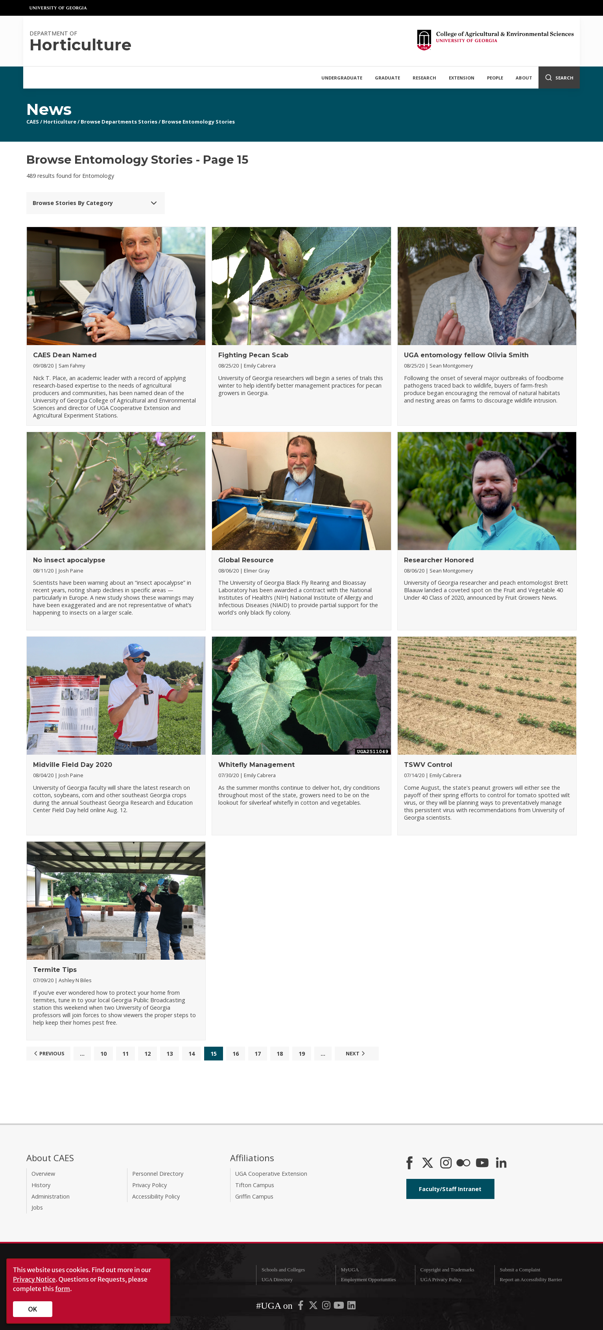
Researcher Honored (439, 560)
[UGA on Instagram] (327, 1307)
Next (356, 1053)
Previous (48, 1053)
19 (302, 1053)
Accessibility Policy (156, 1196)
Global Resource (246, 560)
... (82, 1053)
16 (235, 1053)
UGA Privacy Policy (441, 1279)
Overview (43, 1173)
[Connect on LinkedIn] (501, 1163)
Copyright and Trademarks (447, 1270)
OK (32, 1309)
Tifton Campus (254, 1185)
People (495, 78)
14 (191, 1053)
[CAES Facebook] (409, 1163)
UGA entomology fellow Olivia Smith (466, 355)
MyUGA (350, 1270)
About (524, 78)
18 (280, 1053)
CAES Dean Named (65, 355)
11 (125, 1053)
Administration (50, 1196)
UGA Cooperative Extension (271, 1173)
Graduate (387, 78)
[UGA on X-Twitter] (314, 1307)
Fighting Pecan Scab (253, 355)
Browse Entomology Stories (198, 121)
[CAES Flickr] (463, 1163)
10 (103, 1053)
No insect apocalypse (69, 560)
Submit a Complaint (520, 1270)
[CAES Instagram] (446, 1163)
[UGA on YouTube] (339, 1307)
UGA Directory (277, 1279)
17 (257, 1053)
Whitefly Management (256, 764)
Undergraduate (341, 78)
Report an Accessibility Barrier (531, 1279)
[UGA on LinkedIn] (351, 1307)
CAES (32, 121)
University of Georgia (59, 7)
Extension (461, 78)
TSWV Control (428, 764)
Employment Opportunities (368, 1279)
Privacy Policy (149, 1185)
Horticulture (59, 121)
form (62, 1289)
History (40, 1185)
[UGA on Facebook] (301, 1307)
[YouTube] (482, 1163)
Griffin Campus (254, 1196)
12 (147, 1053)
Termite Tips (55, 969)
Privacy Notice (34, 1279)
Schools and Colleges (283, 1270)
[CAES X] (428, 1163)
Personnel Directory (157, 1173)
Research (424, 78)
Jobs (37, 1207)
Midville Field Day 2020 (72, 764)
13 (169, 1053)
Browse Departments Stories (119, 121)
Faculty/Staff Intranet (450, 1189)
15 (213, 1053)
